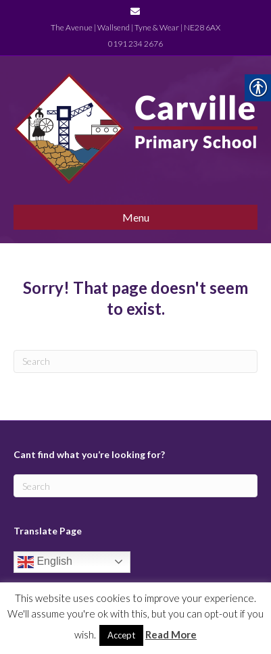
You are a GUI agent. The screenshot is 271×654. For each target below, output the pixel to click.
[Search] (135, 361)
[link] (135, 10)
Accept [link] (121, 635)
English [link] (45, 562)
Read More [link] (171, 634)
